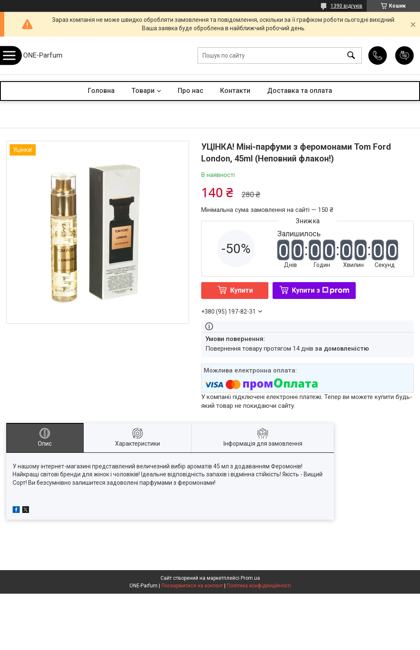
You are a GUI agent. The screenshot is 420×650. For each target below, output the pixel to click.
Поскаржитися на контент (192, 586)
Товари (143, 91)
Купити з (320, 290)
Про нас (190, 91)
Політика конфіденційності (259, 586)
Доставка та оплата (299, 91)
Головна (101, 91)
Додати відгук (404, 55)
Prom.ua (250, 578)
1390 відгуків (346, 6)
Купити (241, 290)
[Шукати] (351, 55)
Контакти (235, 91)
